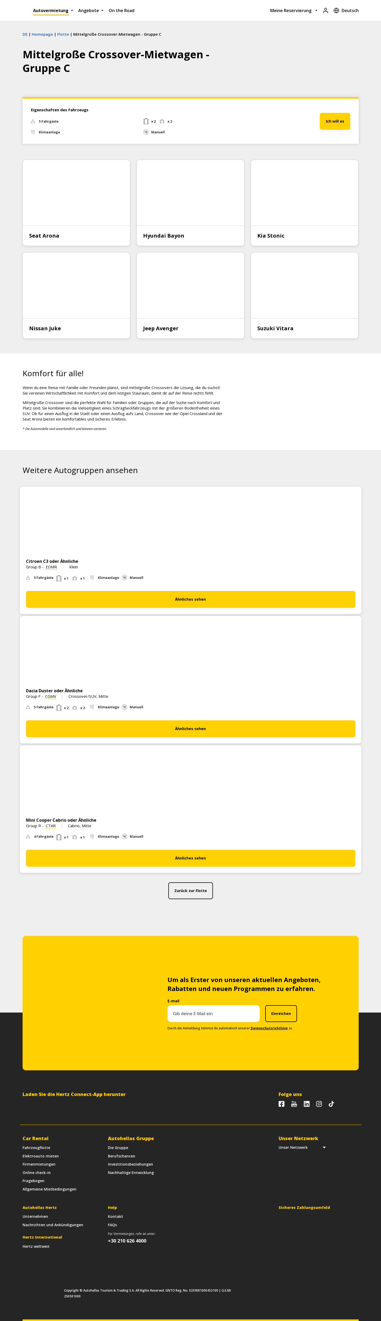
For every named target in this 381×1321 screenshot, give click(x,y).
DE (25, 34)
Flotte (63, 34)
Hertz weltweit (36, 1246)
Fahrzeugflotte (36, 1147)
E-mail (173, 1000)
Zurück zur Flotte (190, 890)
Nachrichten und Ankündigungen (53, 1224)
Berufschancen (121, 1156)
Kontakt (115, 1216)
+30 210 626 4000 (127, 1241)
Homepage (42, 34)
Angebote (88, 10)
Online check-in (37, 1172)
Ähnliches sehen (190, 599)
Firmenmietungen (39, 1164)
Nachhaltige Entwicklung (131, 1172)
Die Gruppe (118, 1147)
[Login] (325, 10)
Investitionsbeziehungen (130, 1164)
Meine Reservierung (290, 10)
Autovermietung (51, 10)
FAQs (112, 1224)
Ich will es (335, 121)
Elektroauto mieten (41, 1156)
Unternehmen (35, 1216)
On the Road (121, 10)
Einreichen (281, 1013)
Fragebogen (33, 1180)
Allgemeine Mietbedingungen (49, 1189)
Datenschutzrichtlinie (269, 1028)
